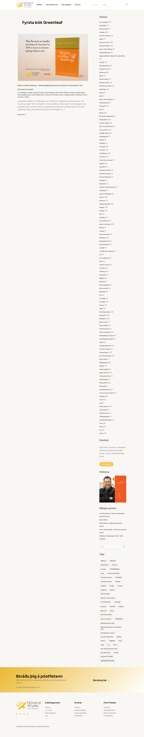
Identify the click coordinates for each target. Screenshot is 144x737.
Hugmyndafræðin (105, 204)
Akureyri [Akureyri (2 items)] (103, 561)
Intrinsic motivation (106, 224)
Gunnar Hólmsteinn (106, 177)
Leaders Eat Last (105, 265)
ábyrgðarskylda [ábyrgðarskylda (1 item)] (105, 653)
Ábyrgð (78, 92)
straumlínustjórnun (106, 389)
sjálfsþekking (103, 362)
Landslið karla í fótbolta (107, 251)
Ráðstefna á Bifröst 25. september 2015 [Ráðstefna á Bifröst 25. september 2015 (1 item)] (111, 628)
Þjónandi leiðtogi (54, 92)
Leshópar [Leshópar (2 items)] (117, 602)
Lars (100, 254)
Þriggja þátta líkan (105, 52)
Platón (101, 308)
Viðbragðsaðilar (104, 416)
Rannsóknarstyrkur (106, 312)
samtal (101, 342)
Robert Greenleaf (31, 97)
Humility (102, 211)
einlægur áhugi (104, 133)
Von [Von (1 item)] (108, 645)
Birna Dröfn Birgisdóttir (107, 116)
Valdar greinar (104, 406)
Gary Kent (102, 167)
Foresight (102, 147)
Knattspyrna (103, 238)
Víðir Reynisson (104, 413)
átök (100, 96)
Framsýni (102, 150)
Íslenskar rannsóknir (106, 86)
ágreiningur (103, 89)
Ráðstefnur (103, 319)
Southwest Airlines (106, 376)
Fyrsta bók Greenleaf (67, 95)
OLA (100, 295)
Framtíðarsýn (104, 153)
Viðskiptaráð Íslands (106, 420)
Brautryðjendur (104, 120)
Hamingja (102, 180)
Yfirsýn (101, 433)
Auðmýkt (32, 92)
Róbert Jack (103, 322)
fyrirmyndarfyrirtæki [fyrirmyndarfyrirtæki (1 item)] (114, 574)
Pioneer (102, 305)
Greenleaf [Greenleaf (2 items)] (118, 578)
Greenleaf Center (105, 170)
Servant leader (104, 352)
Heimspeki (103, 190)
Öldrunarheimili (104, 103)
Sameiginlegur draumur (107, 335)
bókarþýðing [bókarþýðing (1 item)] (105, 565)
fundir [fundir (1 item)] (102, 574)
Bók (58, 95)
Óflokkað (102, 106)
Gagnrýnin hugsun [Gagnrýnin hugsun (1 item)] (106, 578)
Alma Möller (103, 25)
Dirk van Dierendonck (107, 126)
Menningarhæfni (105, 285)
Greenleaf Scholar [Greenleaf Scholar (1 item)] (106, 582)
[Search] (127, 4)
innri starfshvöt (104, 221)
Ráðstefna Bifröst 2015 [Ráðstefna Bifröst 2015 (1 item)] (107, 624)
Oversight (102, 298)
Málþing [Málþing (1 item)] (121, 607)
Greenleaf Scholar (105, 174)
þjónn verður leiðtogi (48, 95)
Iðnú (101, 214)
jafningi (101, 227)
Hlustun (79, 95)
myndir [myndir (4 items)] (112, 607)
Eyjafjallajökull (104, 136)
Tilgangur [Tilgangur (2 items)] (112, 641)
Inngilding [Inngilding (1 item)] (103, 590)
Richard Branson (105, 329)
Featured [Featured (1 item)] (114, 565)
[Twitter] (20, 714)
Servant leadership (106, 356)
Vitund (101, 427)
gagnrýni (102, 163)
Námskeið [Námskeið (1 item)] (104, 611)
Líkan (101, 261)
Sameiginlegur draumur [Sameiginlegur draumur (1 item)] (108, 633)
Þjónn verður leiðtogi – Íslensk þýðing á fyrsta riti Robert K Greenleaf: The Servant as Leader (52, 87)
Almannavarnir (104, 29)
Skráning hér (107, 464)
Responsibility (104, 325)
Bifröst (101, 113)
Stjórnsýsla (103, 386)
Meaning (102, 281)
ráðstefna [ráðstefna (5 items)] (119, 619)
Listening (21, 97)
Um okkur (48, 711)
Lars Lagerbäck (104, 258)
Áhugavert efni (104, 69)
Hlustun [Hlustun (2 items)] (117, 582)
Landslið (102, 248)
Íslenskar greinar (105, 82)
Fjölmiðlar (102, 143)
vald (100, 403)
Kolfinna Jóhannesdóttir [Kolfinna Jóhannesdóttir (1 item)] (108, 598)
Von (100, 430)
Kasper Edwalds (105, 234)
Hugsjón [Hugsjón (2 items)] (103, 586)
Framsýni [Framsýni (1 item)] (103, 569)
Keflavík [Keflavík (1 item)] (112, 590)
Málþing (102, 278)
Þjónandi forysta (42, 92)
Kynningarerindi (104, 241)
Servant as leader (44, 97)
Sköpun (102, 366)
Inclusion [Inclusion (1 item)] (120, 586)
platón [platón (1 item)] (112, 611)
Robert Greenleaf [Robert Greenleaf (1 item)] (106, 619)
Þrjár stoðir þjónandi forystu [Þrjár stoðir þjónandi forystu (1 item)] (109, 649)
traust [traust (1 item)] (120, 641)
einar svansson (104, 130)
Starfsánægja (104, 379)
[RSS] (28, 714)
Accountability (23, 92)
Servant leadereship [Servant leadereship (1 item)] (107, 637)
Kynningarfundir (105, 244)
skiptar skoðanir (105, 373)
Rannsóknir (103, 315)
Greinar (37, 4)
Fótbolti (102, 140)
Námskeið (102, 292)
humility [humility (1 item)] (111, 586)
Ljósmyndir (103, 275)
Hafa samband (63, 4)
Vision (101, 423)
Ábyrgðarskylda (23, 95)
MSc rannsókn (104, 288)
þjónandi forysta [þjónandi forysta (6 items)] (107, 661)
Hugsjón (102, 207)
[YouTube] (24, 714)
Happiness (103, 184)
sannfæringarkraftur (106, 346)
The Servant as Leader (107, 393)
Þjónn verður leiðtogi (68, 92)
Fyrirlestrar (103, 157)
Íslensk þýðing (35, 95)
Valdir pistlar (103, 410)
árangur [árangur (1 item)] (116, 653)
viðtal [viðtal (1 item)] (102, 645)
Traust (101, 400)
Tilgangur (102, 396)
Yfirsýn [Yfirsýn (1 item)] (115, 645)
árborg (101, 93)
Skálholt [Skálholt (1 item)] (118, 637)
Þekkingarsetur (49, 4)
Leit (46, 716)
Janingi (101, 231)
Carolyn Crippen (105, 123)
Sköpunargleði (104, 369)
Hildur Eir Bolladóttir (106, 194)
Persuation (103, 302)
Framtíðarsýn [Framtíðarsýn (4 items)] (115, 569)
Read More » (22, 114)
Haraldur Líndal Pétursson (108, 187)
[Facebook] (16, 714)
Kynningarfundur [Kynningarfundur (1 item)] (106, 602)
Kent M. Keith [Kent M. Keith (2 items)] (105, 594)
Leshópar (102, 268)
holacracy (102, 200)
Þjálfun (101, 39)
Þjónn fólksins (104, 520)
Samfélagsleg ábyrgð (106, 339)
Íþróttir (101, 76)
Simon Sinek (103, 359)
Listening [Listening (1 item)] (103, 607)
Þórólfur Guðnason (106, 36)
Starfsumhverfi (104, 383)
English (74, 4)
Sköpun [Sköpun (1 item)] (103, 641)
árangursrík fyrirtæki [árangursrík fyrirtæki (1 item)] (107, 657)
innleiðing (102, 217)
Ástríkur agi (103, 72)
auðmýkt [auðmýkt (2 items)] (113, 561)
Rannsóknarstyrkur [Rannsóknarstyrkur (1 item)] (106, 615)
